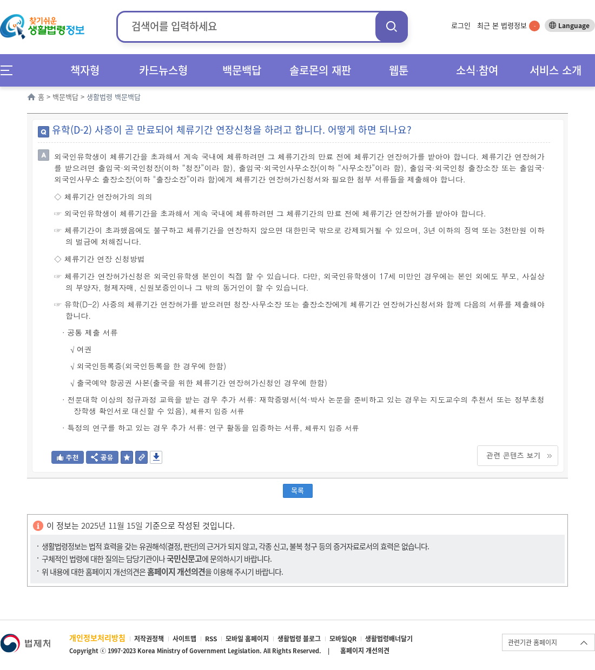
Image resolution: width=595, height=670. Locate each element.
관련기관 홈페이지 (532, 642)
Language (574, 25)
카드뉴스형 (163, 70)
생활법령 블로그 (299, 638)
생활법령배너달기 (389, 638)
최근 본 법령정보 (508, 25)
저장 (156, 457)
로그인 (461, 25)
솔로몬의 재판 (320, 70)
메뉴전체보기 (10, 70)
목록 (297, 490)
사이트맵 (184, 638)
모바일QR (342, 638)
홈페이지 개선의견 (364, 650)
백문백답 (241, 70)
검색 (391, 26)
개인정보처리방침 (97, 637)
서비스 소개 (555, 70)
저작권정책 (149, 638)
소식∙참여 (477, 70)
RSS (211, 638)
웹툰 (398, 70)
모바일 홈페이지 (247, 638)
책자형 (85, 70)
